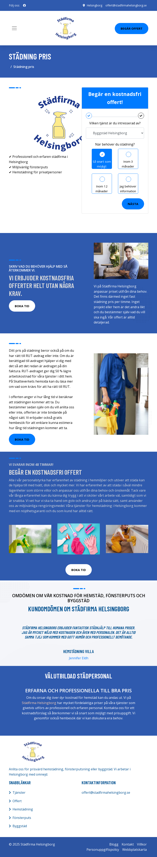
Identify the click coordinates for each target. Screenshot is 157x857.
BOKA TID (22, 306)
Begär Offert (131, 28)
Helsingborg (94, 5)
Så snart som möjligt (102, 163)
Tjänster (19, 792)
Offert (17, 801)
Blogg (113, 844)
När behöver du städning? (115, 144)
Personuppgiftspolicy (102, 849)
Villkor (142, 844)
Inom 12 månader (102, 188)
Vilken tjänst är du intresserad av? (115, 123)
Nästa (133, 204)
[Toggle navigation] (14, 28)
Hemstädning (23, 809)
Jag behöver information (128, 188)
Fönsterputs (22, 817)
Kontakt (128, 844)
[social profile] (24, 5)
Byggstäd (20, 826)
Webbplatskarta (134, 849)
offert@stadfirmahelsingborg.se (126, 5)
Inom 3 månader (128, 163)
